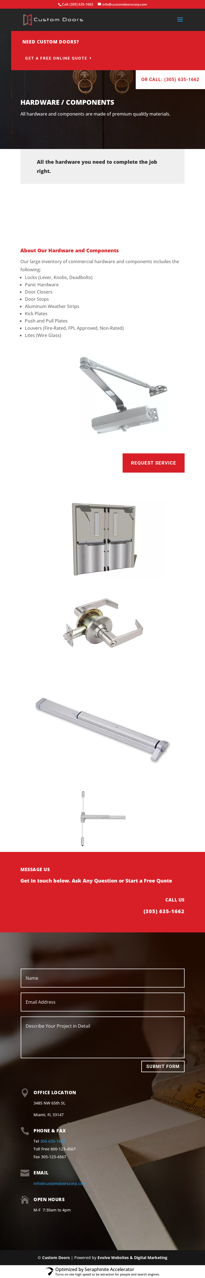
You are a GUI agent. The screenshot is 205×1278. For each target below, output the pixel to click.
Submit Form (163, 1066)
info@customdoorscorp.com (60, 1183)
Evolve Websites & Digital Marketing (132, 1257)
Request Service (153, 463)
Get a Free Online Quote (56, 58)
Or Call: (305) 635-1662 (170, 79)
